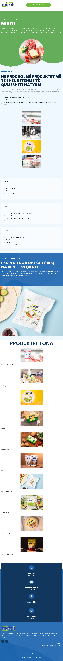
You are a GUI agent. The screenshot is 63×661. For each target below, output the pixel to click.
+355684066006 (38, 5)
